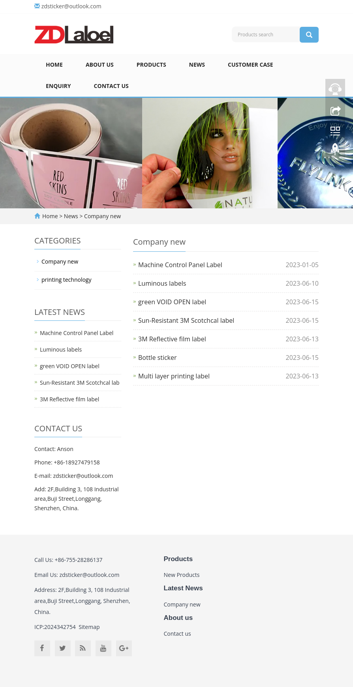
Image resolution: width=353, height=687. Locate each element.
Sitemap (89, 627)
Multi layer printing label (174, 376)
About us (100, 64)
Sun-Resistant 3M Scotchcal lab (80, 382)
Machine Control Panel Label (180, 264)
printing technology (66, 279)
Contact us (111, 86)
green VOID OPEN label (172, 302)
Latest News (183, 588)
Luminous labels (162, 283)
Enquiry (58, 86)
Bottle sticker (157, 357)
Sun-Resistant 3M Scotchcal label (186, 320)
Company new (102, 216)
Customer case (250, 64)
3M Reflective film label (172, 339)
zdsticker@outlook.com (71, 6)
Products (151, 64)
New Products (182, 574)
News (197, 64)
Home (54, 64)
